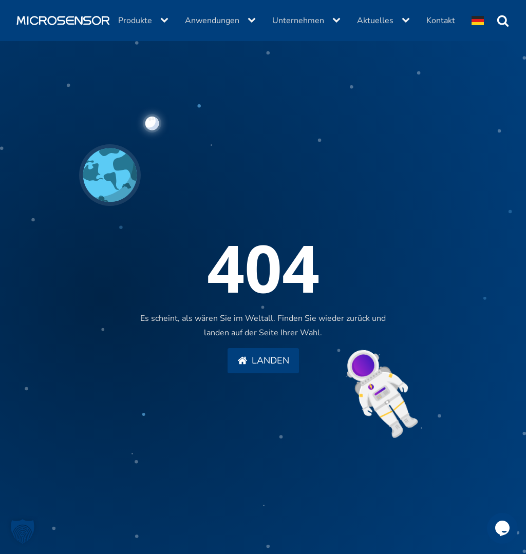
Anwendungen (212, 20)
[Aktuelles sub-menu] (408, 20)
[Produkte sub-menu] (166, 20)
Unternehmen (298, 20)
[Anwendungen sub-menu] (254, 20)
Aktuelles (375, 20)
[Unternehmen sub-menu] (338, 20)
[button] (263, 361)
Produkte (135, 20)
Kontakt (440, 20)
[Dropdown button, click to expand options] (477, 20)
